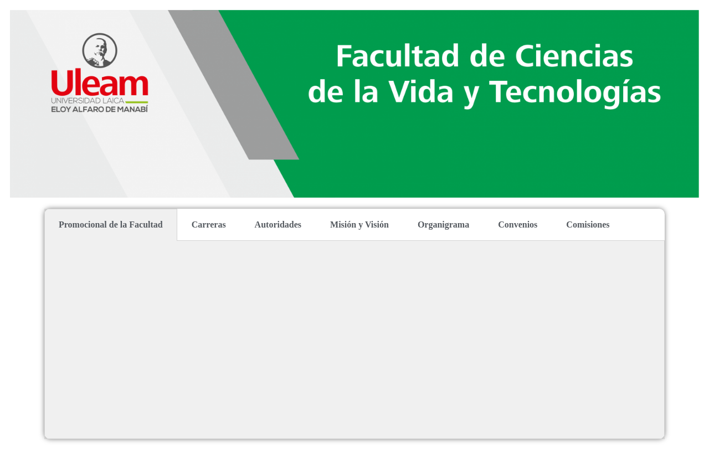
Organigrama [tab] (443, 224)
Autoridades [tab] (278, 224)
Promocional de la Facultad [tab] (111, 224)
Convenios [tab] (517, 224)
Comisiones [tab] (587, 224)
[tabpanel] (354, 340)
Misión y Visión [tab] (359, 224)
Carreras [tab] (209, 224)
